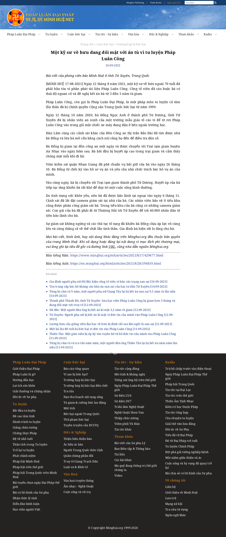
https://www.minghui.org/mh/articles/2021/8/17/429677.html (116, 255)
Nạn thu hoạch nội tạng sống (83, 397)
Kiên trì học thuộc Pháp (181, 407)
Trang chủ (87, 44)
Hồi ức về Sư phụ (25, 397)
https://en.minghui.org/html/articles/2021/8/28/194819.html (115, 263)
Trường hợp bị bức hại (131, 44)
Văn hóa (133, 34)
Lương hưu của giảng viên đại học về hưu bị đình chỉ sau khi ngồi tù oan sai (110, 324)
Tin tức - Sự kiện (106, 34)
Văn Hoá (71, 474)
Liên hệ (170, 487)
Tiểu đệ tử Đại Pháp (179, 435)
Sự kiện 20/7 (122, 401)
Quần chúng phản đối (78, 456)
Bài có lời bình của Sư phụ (31, 492)
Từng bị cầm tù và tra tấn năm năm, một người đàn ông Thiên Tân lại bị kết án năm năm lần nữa (113, 345)
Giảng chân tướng (25, 427)
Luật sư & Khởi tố (76, 467)
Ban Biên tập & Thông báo (132, 449)
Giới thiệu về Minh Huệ (181, 492)
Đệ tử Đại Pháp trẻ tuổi (181, 441)
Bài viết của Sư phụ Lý (129, 443)
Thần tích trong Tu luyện (30, 444)
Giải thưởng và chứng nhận (31, 391)
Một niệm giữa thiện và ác (183, 458)
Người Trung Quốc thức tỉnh (83, 450)
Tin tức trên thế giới (179, 395)
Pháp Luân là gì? (24, 374)
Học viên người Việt (26, 509)
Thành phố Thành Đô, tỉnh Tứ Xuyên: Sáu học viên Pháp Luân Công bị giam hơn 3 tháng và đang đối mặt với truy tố (112, 303)
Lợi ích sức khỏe (24, 386)
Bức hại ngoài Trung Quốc (82, 414)
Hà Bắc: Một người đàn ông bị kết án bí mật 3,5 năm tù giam (100, 310)
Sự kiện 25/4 (122, 395)
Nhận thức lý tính (25, 498)
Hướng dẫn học (23, 380)
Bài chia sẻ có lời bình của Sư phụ (188, 473)
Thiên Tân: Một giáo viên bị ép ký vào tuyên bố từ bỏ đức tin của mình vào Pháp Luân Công (112, 336)
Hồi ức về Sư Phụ (177, 429)
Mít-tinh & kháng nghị (129, 374)
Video (118, 475)
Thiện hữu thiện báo (78, 439)
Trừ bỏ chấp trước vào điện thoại (188, 369)
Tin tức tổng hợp (176, 412)
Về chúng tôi (175, 480)
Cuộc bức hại (76, 34)
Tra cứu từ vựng (176, 509)
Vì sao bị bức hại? (76, 374)
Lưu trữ (170, 498)
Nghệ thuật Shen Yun (129, 412)
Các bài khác (123, 460)
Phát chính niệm (24, 456)
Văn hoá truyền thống (79, 481)
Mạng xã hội (173, 504)
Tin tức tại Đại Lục (178, 390)
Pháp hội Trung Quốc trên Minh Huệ (35, 475)
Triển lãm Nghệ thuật (129, 407)
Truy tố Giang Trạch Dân (81, 461)
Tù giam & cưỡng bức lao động (85, 403)
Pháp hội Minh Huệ (26, 461)
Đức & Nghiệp (158, 34)
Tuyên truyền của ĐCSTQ (81, 425)
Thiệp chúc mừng (126, 418)
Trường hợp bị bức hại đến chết (86, 386)
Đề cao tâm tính (24, 416)
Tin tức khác (123, 429)
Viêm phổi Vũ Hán (127, 424)
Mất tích (69, 408)
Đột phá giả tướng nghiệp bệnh (187, 452)
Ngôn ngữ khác (174, 2)
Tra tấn (69, 391)
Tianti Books (156, 2)
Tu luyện (51, 34)
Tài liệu (119, 454)
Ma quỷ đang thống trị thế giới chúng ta (135, 468)
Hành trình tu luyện (26, 422)
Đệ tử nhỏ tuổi (23, 439)
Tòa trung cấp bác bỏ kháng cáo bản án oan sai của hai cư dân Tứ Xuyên (108, 286)
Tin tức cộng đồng (126, 369)
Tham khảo (186, 34)
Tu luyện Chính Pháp (179, 446)
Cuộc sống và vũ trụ (77, 492)
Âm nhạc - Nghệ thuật (79, 486)
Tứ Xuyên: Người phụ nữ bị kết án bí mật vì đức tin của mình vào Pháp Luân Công (111, 317)
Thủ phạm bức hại (76, 419)
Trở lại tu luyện (23, 450)
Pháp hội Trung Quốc (180, 384)
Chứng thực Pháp (25, 433)
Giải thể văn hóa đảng (180, 424)
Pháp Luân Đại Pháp (21, 34)
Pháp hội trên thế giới (28, 467)
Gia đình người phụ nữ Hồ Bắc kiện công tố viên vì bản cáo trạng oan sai (108, 282)
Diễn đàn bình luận (26, 504)
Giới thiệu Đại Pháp (26, 369)
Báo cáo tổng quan (76, 369)
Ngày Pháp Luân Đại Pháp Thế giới (135, 388)
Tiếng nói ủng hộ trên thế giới (135, 380)
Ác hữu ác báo (73, 444)
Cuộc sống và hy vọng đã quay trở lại (188, 465)
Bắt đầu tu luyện (24, 410)
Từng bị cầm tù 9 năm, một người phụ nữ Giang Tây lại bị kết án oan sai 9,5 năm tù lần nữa (112, 294)
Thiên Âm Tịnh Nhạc (179, 401)
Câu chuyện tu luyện (179, 418)
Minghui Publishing (135, 2)
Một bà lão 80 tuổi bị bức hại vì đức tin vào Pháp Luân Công (99, 329)
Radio (208, 34)
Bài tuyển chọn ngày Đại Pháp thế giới (36, 485)
